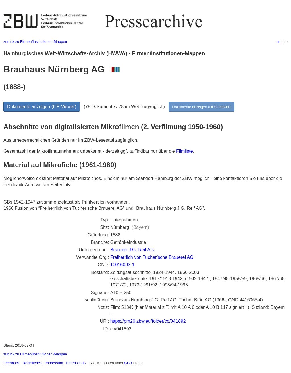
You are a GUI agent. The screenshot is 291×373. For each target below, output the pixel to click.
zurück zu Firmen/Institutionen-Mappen (35, 41)
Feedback (11, 363)
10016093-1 (122, 264)
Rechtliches (32, 363)
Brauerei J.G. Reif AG (132, 249)
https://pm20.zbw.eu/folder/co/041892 (148, 321)
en (278, 41)
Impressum (54, 363)
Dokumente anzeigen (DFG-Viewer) (201, 107)
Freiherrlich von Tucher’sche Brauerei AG (152, 257)
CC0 (128, 363)
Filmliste (184, 151)
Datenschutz (76, 363)
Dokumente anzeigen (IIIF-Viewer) (41, 106)
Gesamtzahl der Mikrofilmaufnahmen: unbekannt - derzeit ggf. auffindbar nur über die (89, 151)
